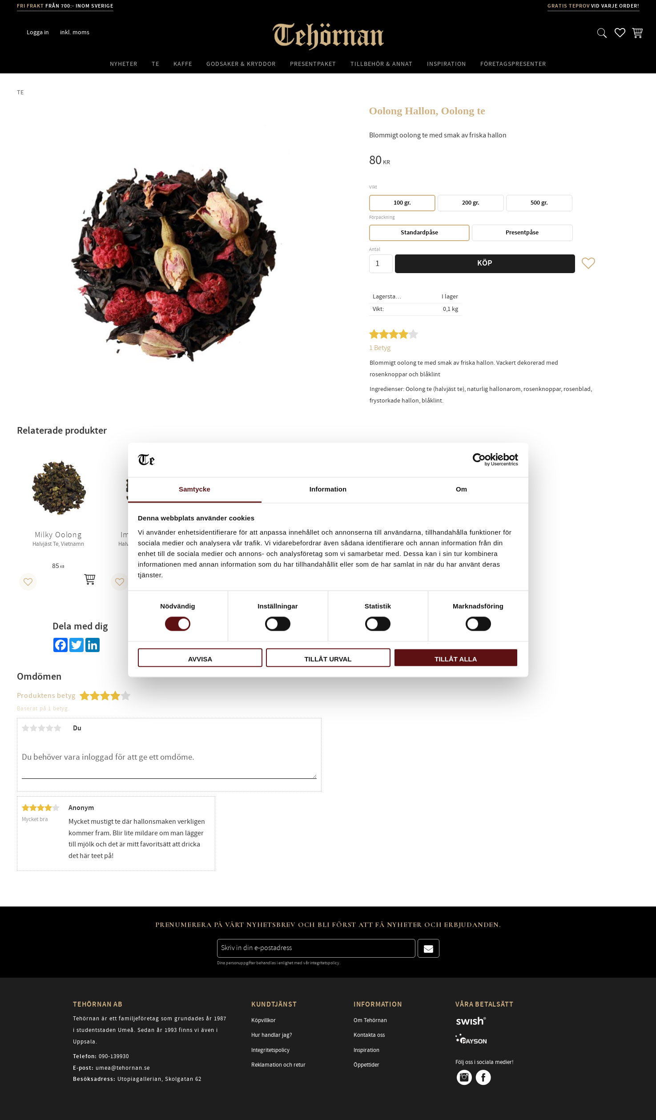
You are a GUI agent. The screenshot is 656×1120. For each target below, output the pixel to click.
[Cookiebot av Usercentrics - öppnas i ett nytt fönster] (479, 460)
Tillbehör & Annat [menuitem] (381, 64)
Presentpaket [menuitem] (313, 64)
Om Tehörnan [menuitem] (370, 1020)
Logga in (38, 32)
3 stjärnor (42, 728)
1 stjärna (26, 728)
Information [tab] (328, 489)
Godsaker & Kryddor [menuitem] (241, 64)
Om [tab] (461, 489)
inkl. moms (74, 32)
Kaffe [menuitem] (182, 64)
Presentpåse (522, 233)
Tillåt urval (327, 659)
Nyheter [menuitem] (123, 64)
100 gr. (402, 203)
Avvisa (200, 659)
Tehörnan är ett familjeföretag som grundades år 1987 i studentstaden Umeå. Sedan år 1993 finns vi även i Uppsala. (149, 1030)
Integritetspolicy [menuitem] (270, 1050)
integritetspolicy (324, 963)
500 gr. (539, 203)
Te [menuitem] (155, 64)
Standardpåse (419, 233)
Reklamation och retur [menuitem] (278, 1064)
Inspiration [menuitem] (446, 64)
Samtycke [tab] (194, 489)
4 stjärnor (50, 728)
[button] (602, 33)
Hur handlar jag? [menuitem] (271, 1035)
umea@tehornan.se (123, 1068)
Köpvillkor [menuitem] (263, 1020)
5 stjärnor (58, 728)
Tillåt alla (456, 659)
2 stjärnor (34, 728)
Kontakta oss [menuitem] (369, 1035)
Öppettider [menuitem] (366, 1064)
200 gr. (470, 203)
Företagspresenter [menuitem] (513, 64)
